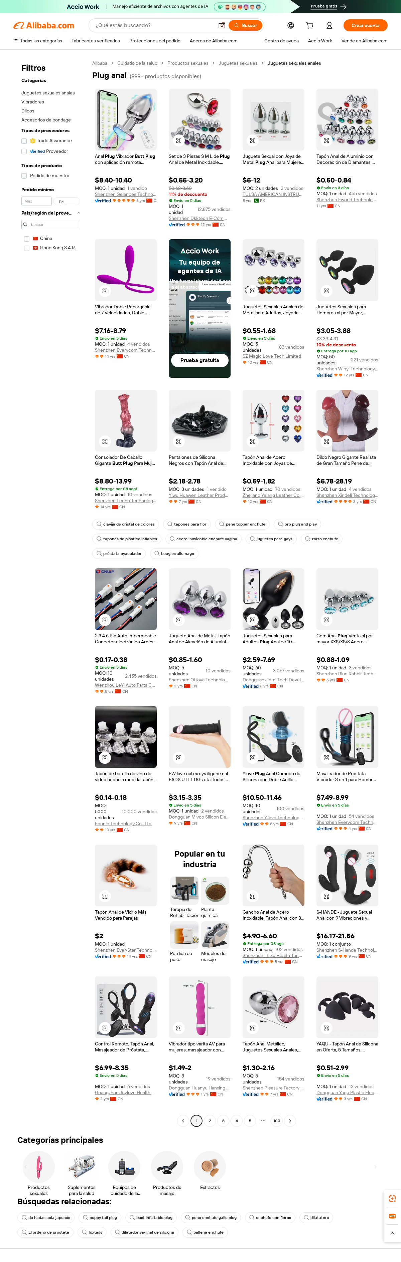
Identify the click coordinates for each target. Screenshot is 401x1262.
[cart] (311, 26)
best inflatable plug (151, 1217)
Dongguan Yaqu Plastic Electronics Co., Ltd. (347, 1092)
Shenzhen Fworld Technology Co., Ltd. (347, 199)
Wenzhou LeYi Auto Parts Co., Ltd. (126, 685)
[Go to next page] (290, 1121)
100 (276, 1121)
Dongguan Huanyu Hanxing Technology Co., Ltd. (200, 1087)
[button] (222, 25)
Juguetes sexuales (238, 63)
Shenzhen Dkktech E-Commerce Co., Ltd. (200, 218)
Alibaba (99, 63)
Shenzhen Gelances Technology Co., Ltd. (126, 194)
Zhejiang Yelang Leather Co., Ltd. (273, 495)
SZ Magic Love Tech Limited (272, 356)
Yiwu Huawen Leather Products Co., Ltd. (200, 495)
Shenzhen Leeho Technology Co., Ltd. (126, 500)
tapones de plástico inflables (127, 539)
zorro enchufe (321, 539)
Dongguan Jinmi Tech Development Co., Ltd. (273, 679)
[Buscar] (245, 25)
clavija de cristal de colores (126, 524)
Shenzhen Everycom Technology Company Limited (126, 350)
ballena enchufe (205, 1232)
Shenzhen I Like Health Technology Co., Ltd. (273, 955)
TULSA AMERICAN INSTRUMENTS (273, 194)
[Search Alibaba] (154, 25)
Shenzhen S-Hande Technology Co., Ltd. (347, 950)
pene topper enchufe (242, 524)
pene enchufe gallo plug (211, 1217)
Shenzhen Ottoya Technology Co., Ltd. (200, 679)
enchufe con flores (270, 1217)
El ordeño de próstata (45, 1232)
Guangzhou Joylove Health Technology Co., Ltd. (126, 1092)
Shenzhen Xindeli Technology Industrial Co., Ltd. (347, 495)
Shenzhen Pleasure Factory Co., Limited (273, 1087)
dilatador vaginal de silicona (144, 1232)
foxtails (92, 1232)
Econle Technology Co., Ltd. (123, 823)
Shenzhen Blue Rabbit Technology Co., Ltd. (347, 673)
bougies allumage (174, 553)
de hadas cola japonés (46, 1217)
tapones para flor (187, 524)
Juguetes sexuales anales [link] (294, 63)
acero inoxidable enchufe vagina (203, 539)
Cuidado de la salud (137, 63)
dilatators (316, 1217)
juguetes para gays (271, 539)
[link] (392, 1198)
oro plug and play (297, 524)
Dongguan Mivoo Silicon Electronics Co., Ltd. (200, 817)
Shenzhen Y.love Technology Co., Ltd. (273, 817)
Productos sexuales (188, 63)
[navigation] (50, 593)
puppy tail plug (100, 1217)
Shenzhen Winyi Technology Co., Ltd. (347, 368)
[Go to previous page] (183, 1121)
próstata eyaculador (119, 553)
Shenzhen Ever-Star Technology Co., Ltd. (126, 950)
